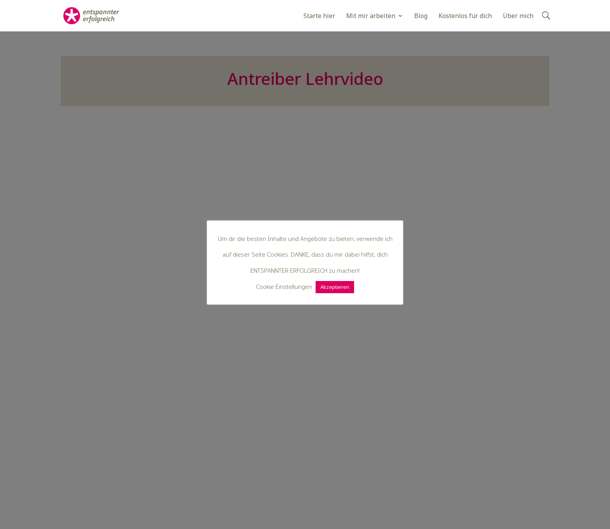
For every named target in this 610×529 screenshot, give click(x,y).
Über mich (518, 16)
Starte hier (319, 16)
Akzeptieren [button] (334, 286)
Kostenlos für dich (465, 16)
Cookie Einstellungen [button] (284, 286)
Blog (420, 16)
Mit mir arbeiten (370, 16)
